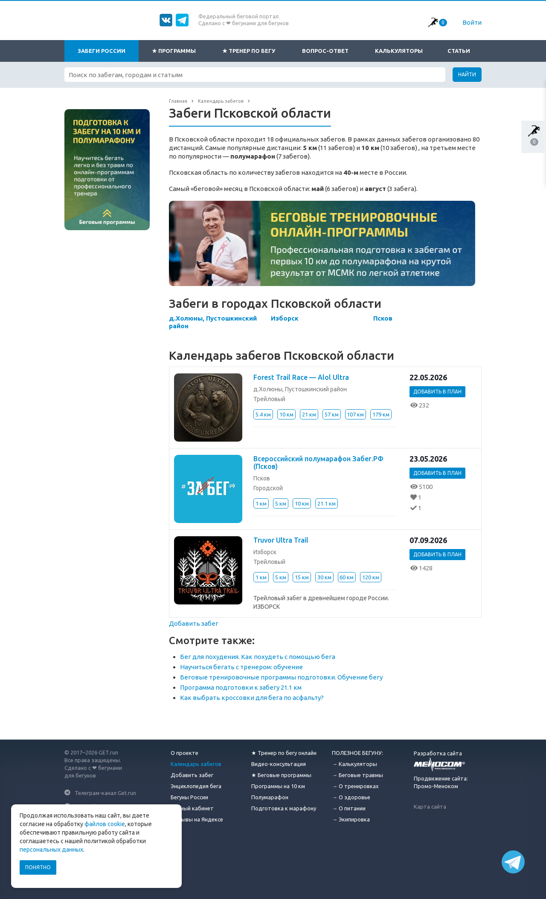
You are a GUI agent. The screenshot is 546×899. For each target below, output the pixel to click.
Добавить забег (193, 623)
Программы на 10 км (278, 786)
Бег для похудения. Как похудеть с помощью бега (257, 656)
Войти (472, 22)
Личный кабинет (192, 808)
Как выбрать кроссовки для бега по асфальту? (252, 697)
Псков (382, 318)
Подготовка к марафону (283, 808)
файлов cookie (104, 824)
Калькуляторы (399, 51)
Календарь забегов (196, 764)
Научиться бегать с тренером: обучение (241, 667)
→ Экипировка (351, 819)
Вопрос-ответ (325, 51)
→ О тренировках (355, 786)
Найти (467, 74)
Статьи (458, 51)
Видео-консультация (278, 764)
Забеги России (101, 51)
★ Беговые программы (281, 775)
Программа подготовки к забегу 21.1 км (241, 687)
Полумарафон (269, 797)
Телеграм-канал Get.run (105, 792)
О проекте (184, 753)
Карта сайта (430, 806)
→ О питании (349, 808)
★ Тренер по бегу (248, 51)
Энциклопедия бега (196, 786)
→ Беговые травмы (357, 775)
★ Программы (174, 51)
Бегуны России (189, 797)
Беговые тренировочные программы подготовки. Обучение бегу (281, 677)
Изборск (285, 318)
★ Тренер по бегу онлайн (284, 753)
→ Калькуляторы (354, 764)
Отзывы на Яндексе (197, 819)
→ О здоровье (351, 797)
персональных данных (51, 849)
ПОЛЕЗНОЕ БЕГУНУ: (357, 753)
